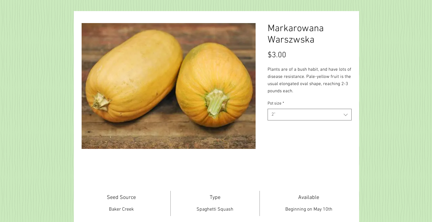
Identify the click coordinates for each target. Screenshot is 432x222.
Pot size (276, 103)
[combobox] (310, 114)
